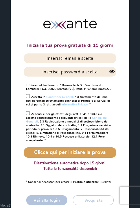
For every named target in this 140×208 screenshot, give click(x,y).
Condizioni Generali (60, 97)
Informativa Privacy (74, 104)
